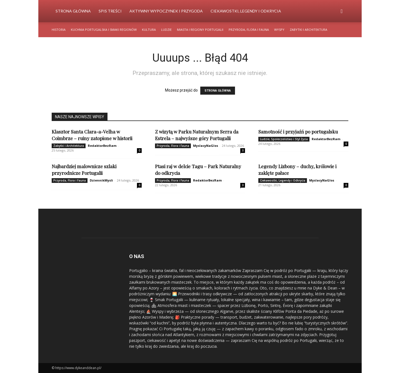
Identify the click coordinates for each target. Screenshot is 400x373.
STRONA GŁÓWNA (217, 90)
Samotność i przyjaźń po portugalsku (298, 131)
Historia (59, 29)
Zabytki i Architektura (308, 29)
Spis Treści (110, 11)
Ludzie (166, 29)
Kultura (149, 29)
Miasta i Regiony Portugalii (200, 29)
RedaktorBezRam (102, 145)
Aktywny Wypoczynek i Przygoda (166, 11)
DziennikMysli (101, 180)
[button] (341, 11)
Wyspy (279, 29)
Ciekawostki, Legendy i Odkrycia (246, 11)
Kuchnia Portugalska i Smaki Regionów (104, 29)
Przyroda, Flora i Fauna (249, 29)
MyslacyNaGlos (205, 145)
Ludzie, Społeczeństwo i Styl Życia (284, 139)
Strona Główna (73, 11)
